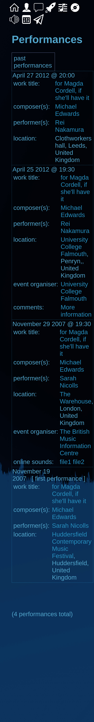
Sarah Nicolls (70, 525)
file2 (77, 461)
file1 (65, 461)
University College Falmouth (74, 246)
